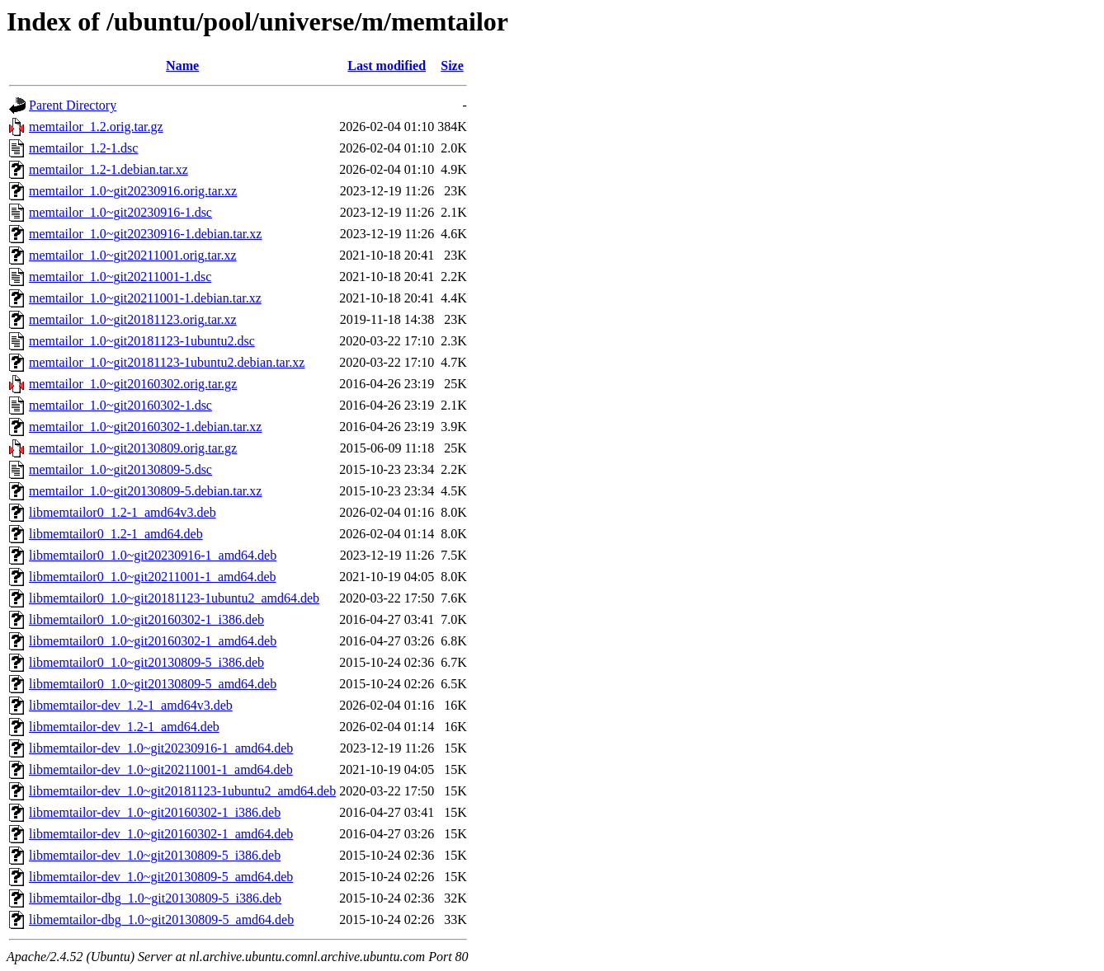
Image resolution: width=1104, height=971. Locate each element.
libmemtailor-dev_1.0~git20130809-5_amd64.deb (161, 877)
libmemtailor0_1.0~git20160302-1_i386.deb (146, 619)
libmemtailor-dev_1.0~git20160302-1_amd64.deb (161, 834)
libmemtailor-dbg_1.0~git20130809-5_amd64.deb (161, 919)
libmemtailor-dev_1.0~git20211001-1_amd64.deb (161, 769)
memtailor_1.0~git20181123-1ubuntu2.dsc (142, 341)
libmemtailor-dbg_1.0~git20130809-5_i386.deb (155, 898)
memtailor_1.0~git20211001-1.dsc (120, 277)
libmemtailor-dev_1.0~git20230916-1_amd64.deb (161, 748)
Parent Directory (72, 105)
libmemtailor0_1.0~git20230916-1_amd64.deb (152, 555)
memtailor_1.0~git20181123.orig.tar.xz (133, 319)
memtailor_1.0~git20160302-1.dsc (120, 405)
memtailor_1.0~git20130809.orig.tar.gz (133, 448)
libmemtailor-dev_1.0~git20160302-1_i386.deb (155, 812)
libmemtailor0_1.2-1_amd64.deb (116, 534)
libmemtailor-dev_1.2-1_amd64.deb (124, 727)
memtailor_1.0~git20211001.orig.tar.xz (133, 255)
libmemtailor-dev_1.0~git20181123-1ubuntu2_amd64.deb (182, 791)
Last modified (386, 66)
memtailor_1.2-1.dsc (83, 148)
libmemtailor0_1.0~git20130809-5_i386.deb (146, 662)
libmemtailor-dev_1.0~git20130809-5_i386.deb (155, 855)
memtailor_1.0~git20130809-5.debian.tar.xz (145, 491)
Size (452, 66)
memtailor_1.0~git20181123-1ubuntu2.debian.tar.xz (166, 362)
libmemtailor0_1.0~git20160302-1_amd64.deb (152, 641)
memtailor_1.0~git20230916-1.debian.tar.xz (145, 234)
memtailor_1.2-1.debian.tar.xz (108, 169)
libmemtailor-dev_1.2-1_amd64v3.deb (131, 705)
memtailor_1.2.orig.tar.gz (96, 127)
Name (182, 66)
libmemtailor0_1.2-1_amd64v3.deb (122, 512)
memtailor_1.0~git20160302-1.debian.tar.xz (145, 427)
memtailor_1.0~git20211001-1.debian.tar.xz (145, 298)
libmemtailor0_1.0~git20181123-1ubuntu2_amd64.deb (174, 598)
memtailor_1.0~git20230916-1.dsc (120, 212)
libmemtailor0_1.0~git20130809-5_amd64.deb (152, 684)
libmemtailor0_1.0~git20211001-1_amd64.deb (152, 577)
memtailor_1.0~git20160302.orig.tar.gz (133, 384)
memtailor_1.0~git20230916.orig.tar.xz (133, 191)
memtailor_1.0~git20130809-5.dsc (120, 469)
